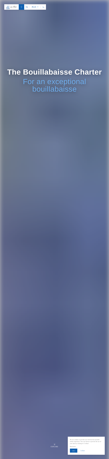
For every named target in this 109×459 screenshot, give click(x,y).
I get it (73, 450)
